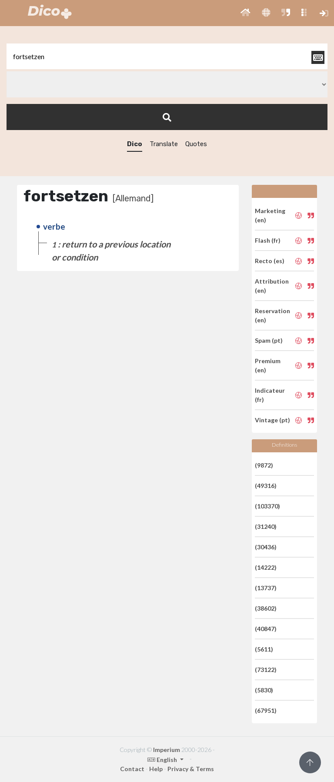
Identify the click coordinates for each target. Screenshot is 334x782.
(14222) (266, 567)
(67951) (266, 710)
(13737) (266, 588)
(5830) (264, 690)
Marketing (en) (270, 215)
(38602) (266, 608)
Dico (134, 144)
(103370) (267, 506)
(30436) (266, 547)
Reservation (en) (272, 315)
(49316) (266, 485)
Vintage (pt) (272, 420)
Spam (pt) (269, 340)
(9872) (264, 465)
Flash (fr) (268, 240)
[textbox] (167, 56)
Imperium (166, 749)
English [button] (162, 759)
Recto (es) (269, 260)
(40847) (266, 628)
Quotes (196, 144)
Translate (164, 144)
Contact (132, 768)
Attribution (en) (272, 285)
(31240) (266, 526)
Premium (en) (268, 365)
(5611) (264, 649)
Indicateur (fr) (270, 395)
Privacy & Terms (190, 768)
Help (156, 768)
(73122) (266, 669)
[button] (245, 13)
